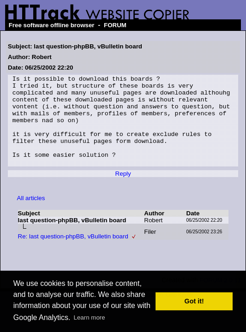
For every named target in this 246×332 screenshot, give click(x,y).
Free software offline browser (52, 25)
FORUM (115, 25)
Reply (123, 191)
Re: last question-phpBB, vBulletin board (73, 254)
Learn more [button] (89, 317)
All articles (31, 216)
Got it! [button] (194, 301)
